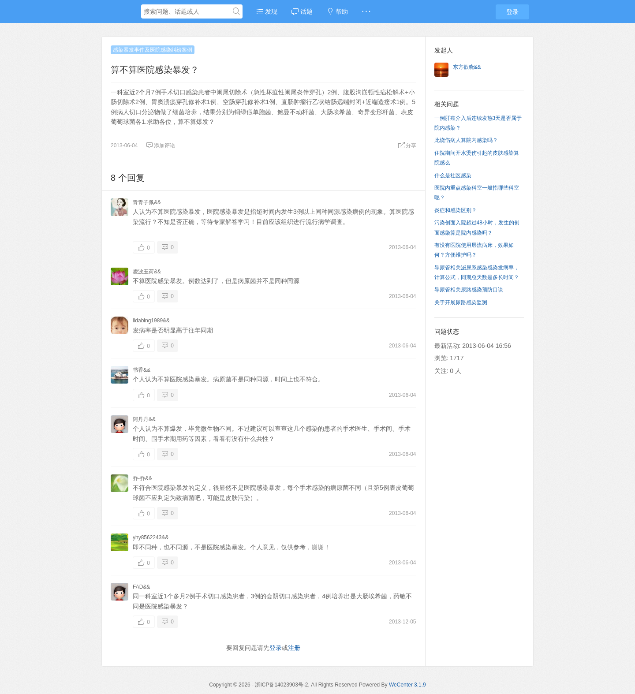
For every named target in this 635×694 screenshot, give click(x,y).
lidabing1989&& (151, 320)
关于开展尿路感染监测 (460, 302)
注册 (294, 647)
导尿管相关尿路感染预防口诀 (468, 290)
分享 (407, 145)
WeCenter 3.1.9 (407, 685)
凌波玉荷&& (147, 272)
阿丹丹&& (144, 419)
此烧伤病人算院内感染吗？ (466, 140)
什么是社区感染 (452, 175)
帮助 (337, 11)
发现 (266, 11)
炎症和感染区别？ (455, 210)
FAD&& (141, 587)
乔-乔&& (142, 478)
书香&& (141, 370)
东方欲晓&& (467, 67)
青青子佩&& (147, 202)
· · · (366, 11)
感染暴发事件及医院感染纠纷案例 (152, 50)
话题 (302, 11)
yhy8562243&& (150, 537)
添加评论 (160, 145)
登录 (512, 11)
